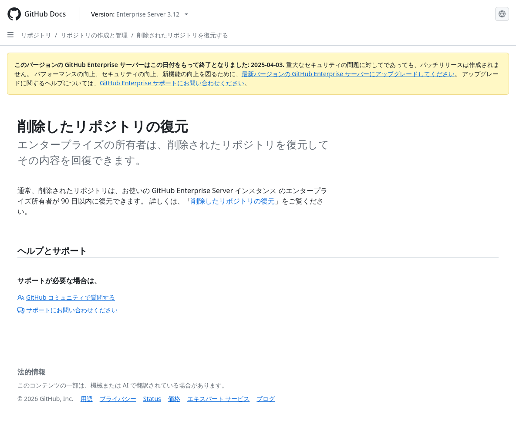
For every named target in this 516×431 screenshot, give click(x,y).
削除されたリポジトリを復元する (182, 35)
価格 (174, 398)
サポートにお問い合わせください (67, 310)
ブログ (265, 398)
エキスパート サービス (218, 398)
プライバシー (118, 398)
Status (152, 398)
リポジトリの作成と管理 (94, 35)
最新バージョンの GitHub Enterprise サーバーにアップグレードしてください (348, 74)
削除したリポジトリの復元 (233, 201)
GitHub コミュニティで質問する (66, 297)
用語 (87, 398)
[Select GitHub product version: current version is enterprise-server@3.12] (139, 14)
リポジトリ (36, 35)
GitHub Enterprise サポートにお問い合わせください (172, 83)
